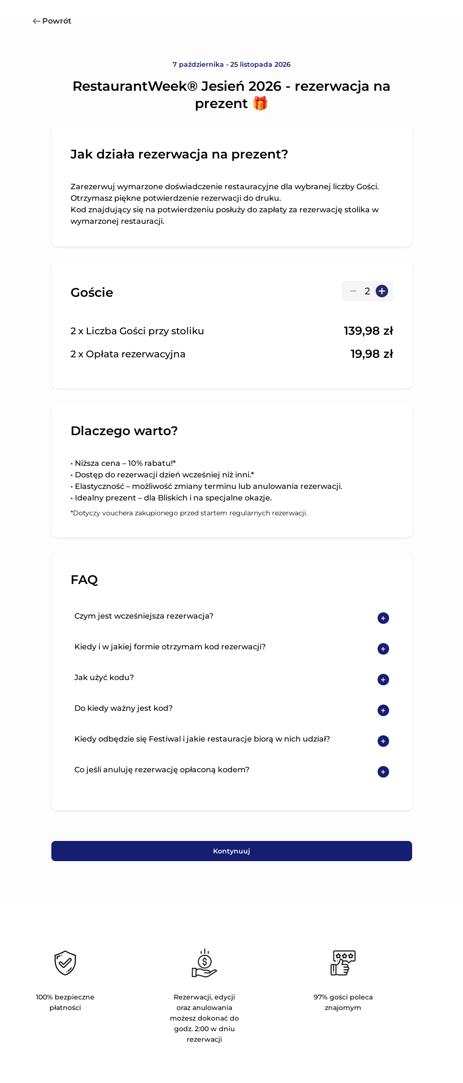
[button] (231, 618)
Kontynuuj (231, 851)
